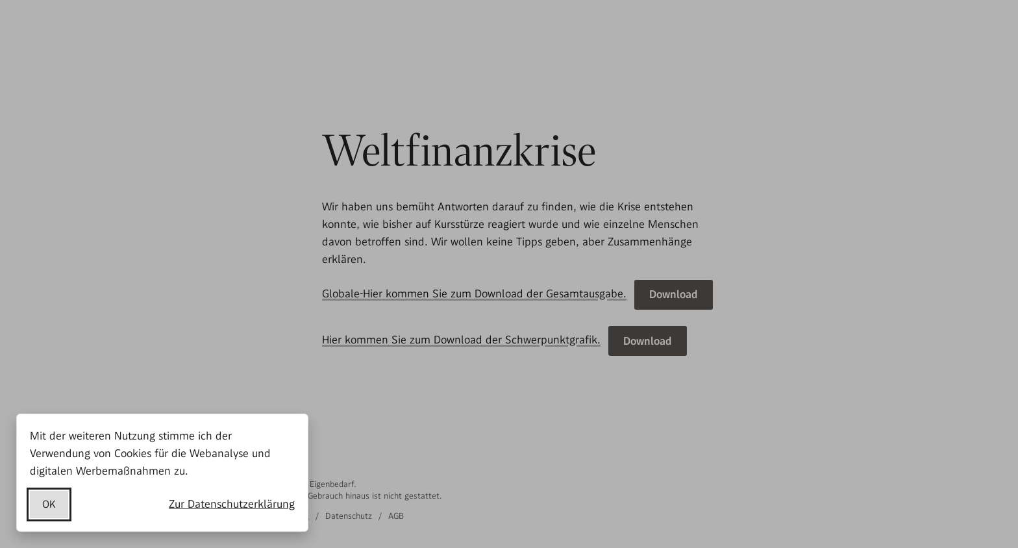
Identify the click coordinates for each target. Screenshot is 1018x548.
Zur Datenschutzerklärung (232, 503)
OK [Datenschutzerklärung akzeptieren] (49, 504)
